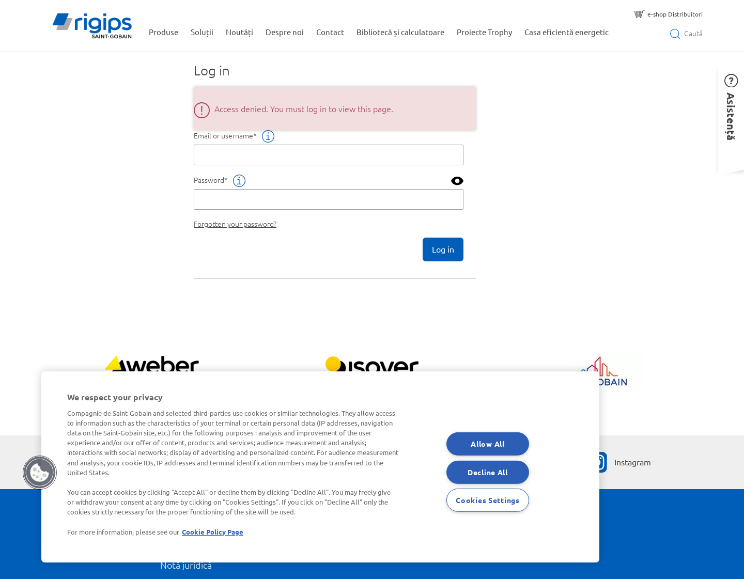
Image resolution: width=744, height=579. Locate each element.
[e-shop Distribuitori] (668, 14)
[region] (320, 466)
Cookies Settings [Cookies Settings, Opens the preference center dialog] (488, 500)
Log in (443, 249)
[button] (731, 118)
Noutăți (239, 32)
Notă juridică (186, 565)
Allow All (487, 443)
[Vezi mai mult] (151, 370)
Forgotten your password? (235, 223)
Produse (163, 32)
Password (209, 180)
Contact (330, 32)
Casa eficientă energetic (566, 32)
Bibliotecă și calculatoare (400, 32)
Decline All (488, 471)
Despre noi (285, 32)
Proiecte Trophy (484, 32)
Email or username (223, 135)
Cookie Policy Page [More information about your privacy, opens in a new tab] (212, 531)
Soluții (202, 32)
